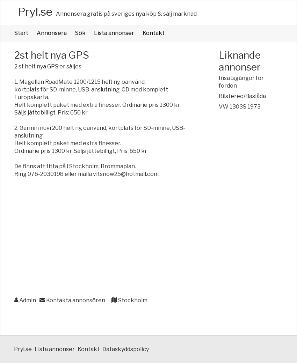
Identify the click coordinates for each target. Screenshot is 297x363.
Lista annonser (114, 33)
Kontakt (154, 33)
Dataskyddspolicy (125, 349)
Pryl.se (35, 11)
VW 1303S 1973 (240, 106)
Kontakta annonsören (72, 300)
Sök (80, 33)
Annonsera (52, 33)
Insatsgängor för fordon (241, 82)
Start (21, 33)
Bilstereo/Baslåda (242, 96)
